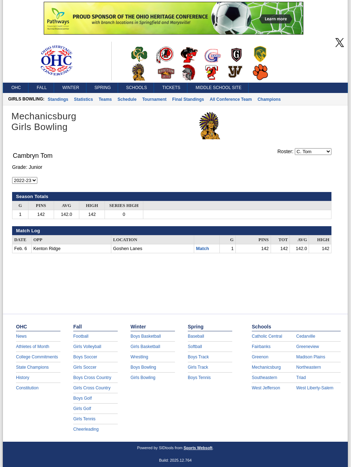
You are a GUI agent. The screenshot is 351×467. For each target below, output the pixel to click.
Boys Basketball (146, 336)
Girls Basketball (145, 346)
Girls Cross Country (92, 387)
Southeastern (264, 377)
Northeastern (308, 367)
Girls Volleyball (87, 346)
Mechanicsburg (266, 367)
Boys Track (198, 356)
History (22, 377)
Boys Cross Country (92, 377)
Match (202, 248)
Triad (301, 377)
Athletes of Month (32, 346)
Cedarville (305, 336)
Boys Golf (82, 398)
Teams (105, 99)
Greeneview (307, 346)
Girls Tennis (84, 418)
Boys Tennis (199, 377)
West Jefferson (266, 387)
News (21, 336)
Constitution (27, 387)
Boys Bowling (143, 367)
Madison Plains (310, 356)
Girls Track (198, 367)
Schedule (127, 99)
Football (81, 336)
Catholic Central (267, 336)
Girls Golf (82, 408)
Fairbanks (261, 346)
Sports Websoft (198, 448)
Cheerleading (86, 429)
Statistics (83, 99)
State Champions (32, 367)
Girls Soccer (84, 367)
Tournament (154, 99)
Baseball (196, 336)
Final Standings (188, 99)
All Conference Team (231, 99)
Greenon (260, 356)
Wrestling (139, 356)
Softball (195, 346)
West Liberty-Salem (314, 387)
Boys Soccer (85, 356)
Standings (58, 99)
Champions (269, 99)
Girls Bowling (143, 377)
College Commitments (37, 356)
